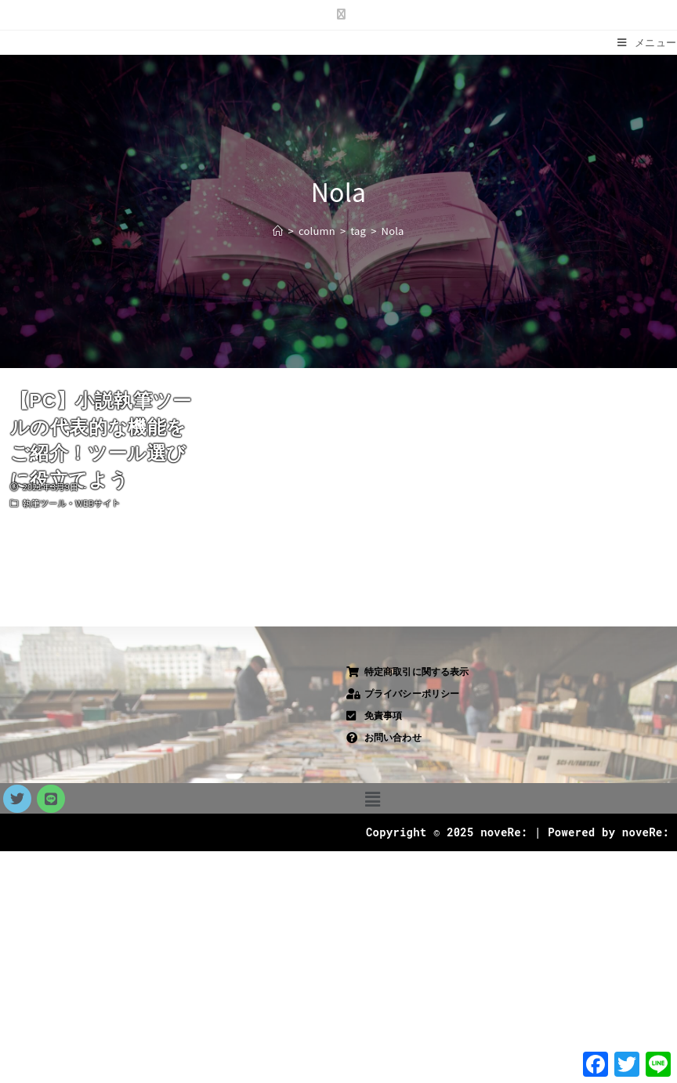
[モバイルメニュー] (647, 43)
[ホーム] (278, 230)
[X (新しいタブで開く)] (338, 13)
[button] (372, 798)
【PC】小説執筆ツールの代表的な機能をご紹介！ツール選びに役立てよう (101, 440)
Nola (393, 230)
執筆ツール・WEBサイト (72, 502)
